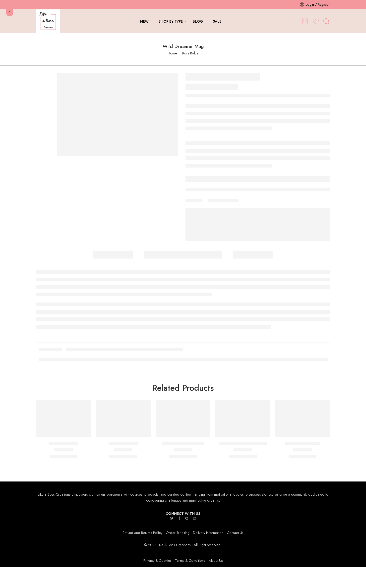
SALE (217, 21)
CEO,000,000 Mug (302, 444)
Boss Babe (190, 53)
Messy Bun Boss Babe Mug (243, 444)
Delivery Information (208, 532)
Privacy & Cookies (157, 560)
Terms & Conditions (190, 560)
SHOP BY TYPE (171, 21)
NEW (144, 21)
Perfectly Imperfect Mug (183, 444)
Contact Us (235, 532)
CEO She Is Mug (63, 444)
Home (172, 53)
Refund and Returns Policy (142, 532)
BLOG (198, 21)
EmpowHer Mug (123, 444)
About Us (216, 560)
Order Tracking (177, 532)
